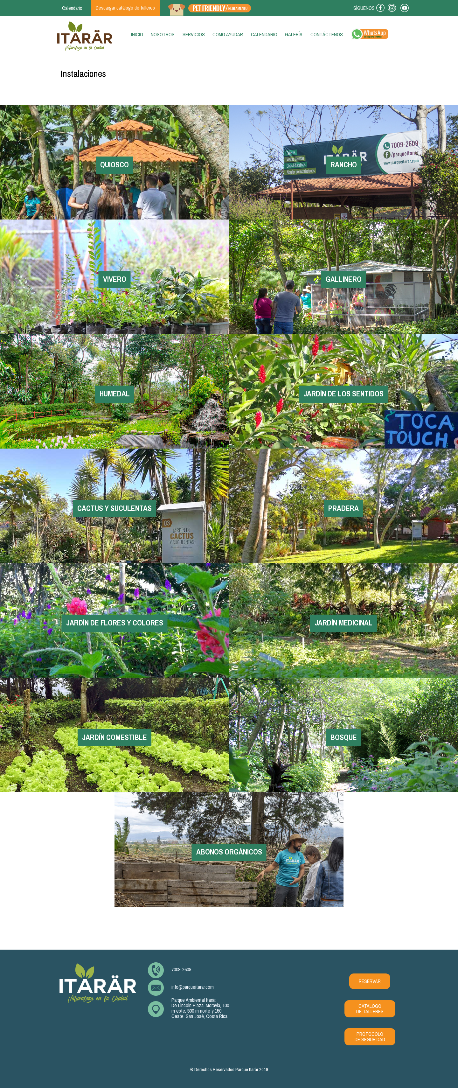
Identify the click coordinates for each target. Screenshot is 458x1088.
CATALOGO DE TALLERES (370, 1008)
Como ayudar (227, 34)
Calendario (264, 34)
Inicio (138, 34)
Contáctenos (326, 34)
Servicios (194, 34)
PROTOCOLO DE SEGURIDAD (370, 1036)
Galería (293, 34)
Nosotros (163, 34)
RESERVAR (370, 981)
